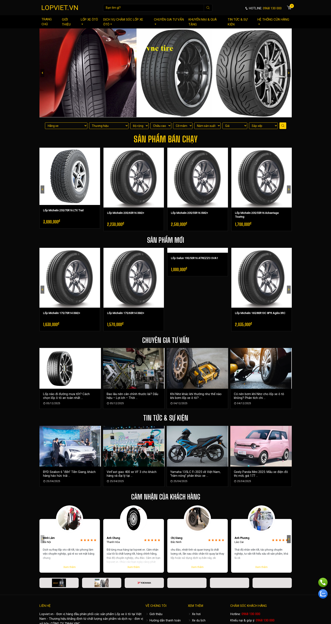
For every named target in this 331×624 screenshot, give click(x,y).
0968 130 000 (251, 614)
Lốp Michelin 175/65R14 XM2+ (125, 313)
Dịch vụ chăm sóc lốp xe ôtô (123, 22)
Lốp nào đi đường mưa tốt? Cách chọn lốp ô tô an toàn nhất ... (66, 396)
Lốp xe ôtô (89, 21)
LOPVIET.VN (59, 8)
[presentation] (42, 73)
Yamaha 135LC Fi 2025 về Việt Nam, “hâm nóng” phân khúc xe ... (195, 474)
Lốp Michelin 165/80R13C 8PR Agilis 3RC (260, 313)
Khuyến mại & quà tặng (203, 22)
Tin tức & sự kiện (237, 22)
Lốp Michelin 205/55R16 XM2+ (189, 213)
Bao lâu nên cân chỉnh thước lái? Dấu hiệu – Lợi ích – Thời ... (132, 396)
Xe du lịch (196, 620)
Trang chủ (47, 21)
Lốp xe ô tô (123, 614)
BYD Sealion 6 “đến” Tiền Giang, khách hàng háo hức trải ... (69, 474)
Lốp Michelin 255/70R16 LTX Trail (63, 210)
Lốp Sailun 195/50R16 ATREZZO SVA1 (194, 258)
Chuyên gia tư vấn (169, 21)
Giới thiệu (66, 22)
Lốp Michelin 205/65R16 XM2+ (125, 213)
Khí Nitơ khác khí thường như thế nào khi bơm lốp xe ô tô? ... (196, 396)
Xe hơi (194, 614)
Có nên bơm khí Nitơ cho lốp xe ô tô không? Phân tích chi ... (259, 396)
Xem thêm (69, 567)
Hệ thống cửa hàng (273, 21)
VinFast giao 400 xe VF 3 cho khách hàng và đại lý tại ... (131, 474)
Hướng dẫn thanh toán (163, 620)
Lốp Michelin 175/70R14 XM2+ (61, 313)
